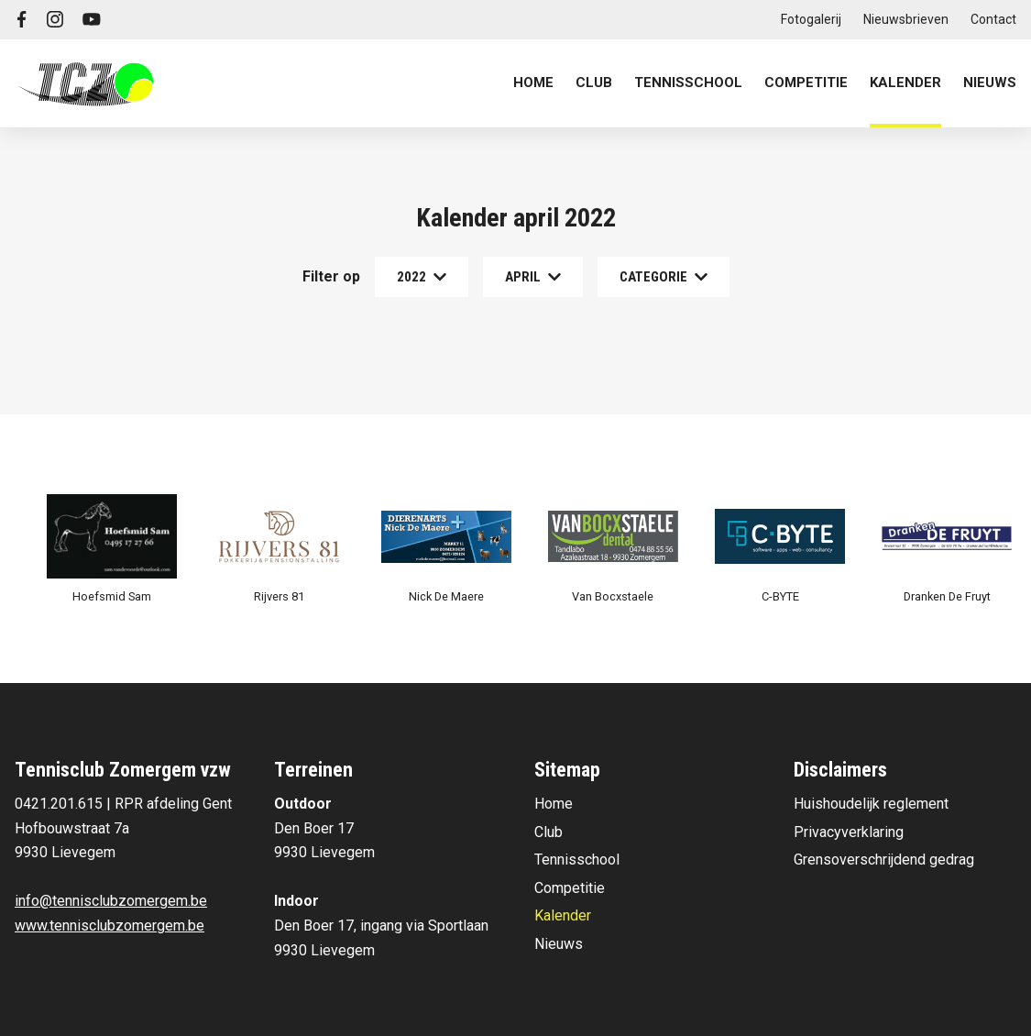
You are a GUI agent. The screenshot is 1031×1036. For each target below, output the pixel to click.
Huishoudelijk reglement (871, 803)
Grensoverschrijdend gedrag (884, 859)
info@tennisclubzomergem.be (111, 900)
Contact (993, 19)
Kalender (905, 82)
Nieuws (989, 82)
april (533, 277)
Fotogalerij (811, 19)
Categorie (663, 277)
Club (548, 832)
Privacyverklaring (849, 832)
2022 (421, 277)
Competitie (569, 888)
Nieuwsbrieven (906, 19)
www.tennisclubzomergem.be (109, 925)
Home (533, 82)
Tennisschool (577, 859)
